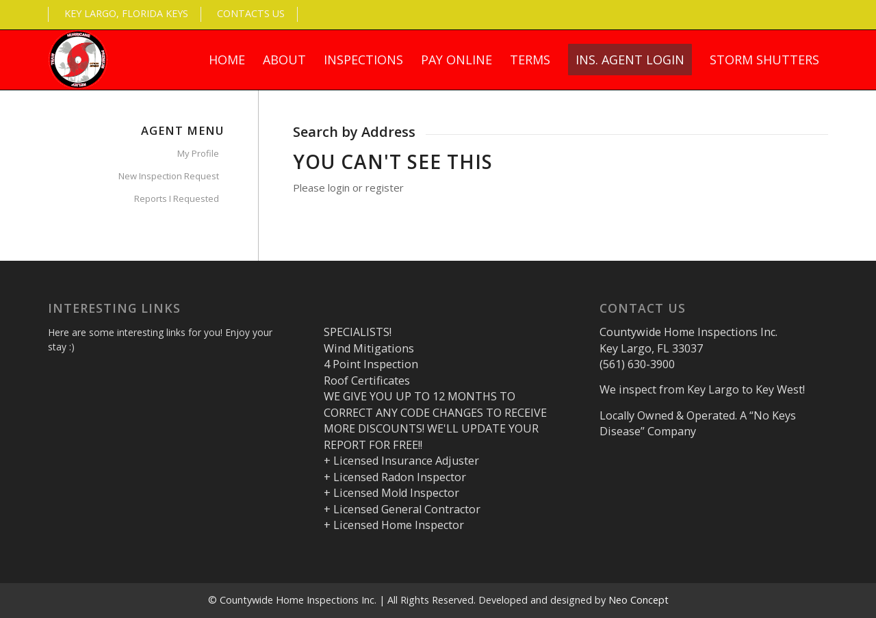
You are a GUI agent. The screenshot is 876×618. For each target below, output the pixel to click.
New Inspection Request (168, 176)
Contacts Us (251, 13)
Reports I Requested (176, 198)
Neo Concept (638, 599)
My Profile (198, 153)
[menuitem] (227, 59)
